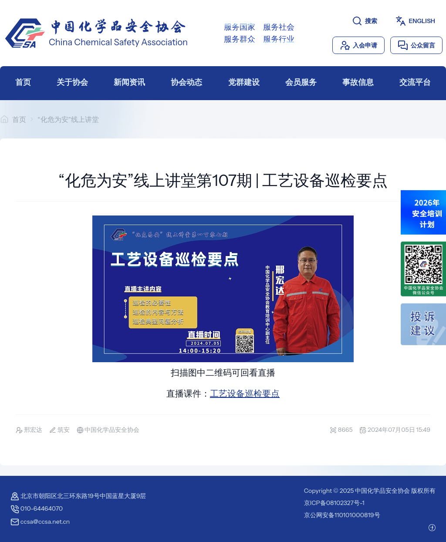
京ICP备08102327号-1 (334, 503)
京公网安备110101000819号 (342, 515)
